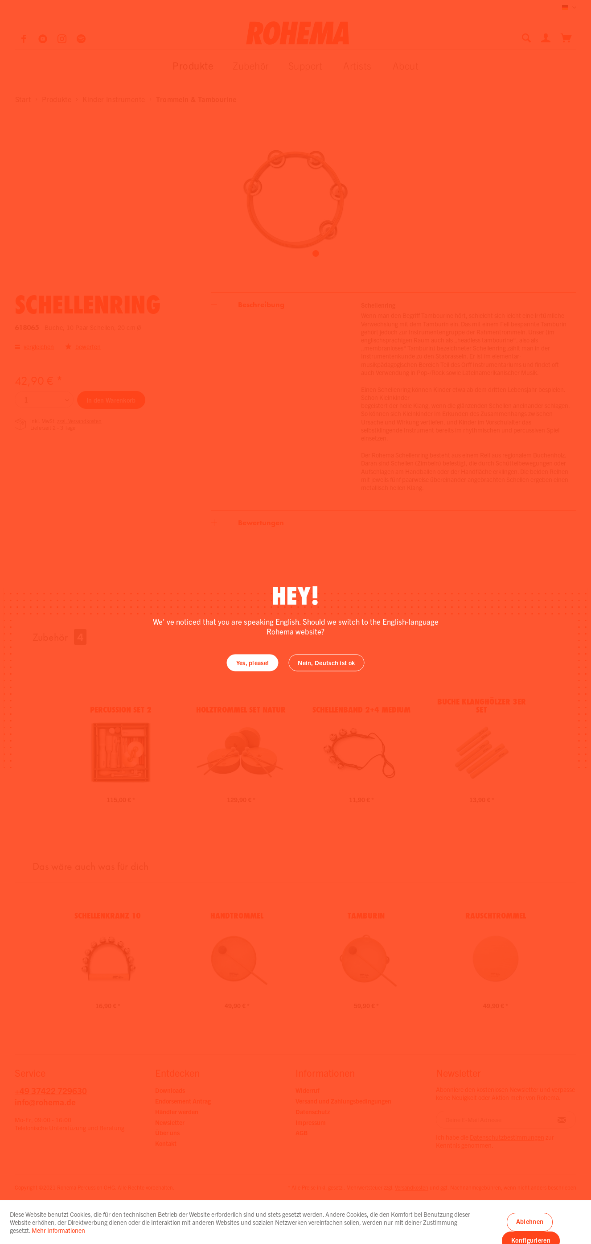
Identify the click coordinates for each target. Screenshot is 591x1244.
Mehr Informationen (58, 1230)
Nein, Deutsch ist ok (326, 663)
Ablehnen (529, 1221)
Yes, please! (252, 663)
